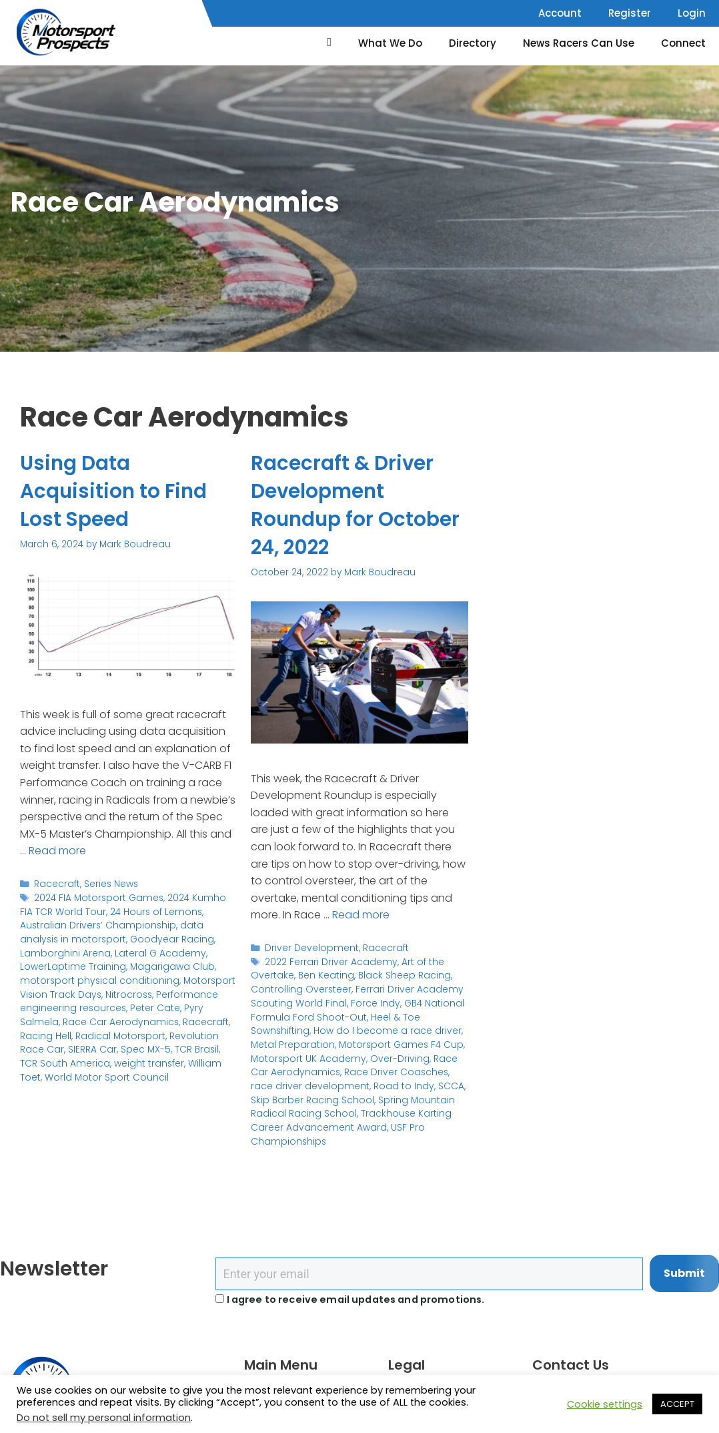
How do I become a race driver (382, 1029)
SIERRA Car (194, 1033)
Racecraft (56, 884)
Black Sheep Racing (399, 975)
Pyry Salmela (101, 1006)
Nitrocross (42, 992)
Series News (110, 884)
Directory (472, 43)
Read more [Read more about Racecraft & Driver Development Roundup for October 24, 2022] (361, 914)
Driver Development (310, 948)
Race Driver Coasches (371, 1070)
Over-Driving (392, 1057)
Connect (683, 43)
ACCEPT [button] (677, 1404)
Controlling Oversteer (299, 988)
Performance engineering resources (152, 992)
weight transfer (54, 1061)
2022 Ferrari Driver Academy (329, 961)
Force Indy (371, 1002)
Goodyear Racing (114, 938)
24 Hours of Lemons (137, 911)
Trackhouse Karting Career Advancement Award (346, 1118)
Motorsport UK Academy (305, 1057)
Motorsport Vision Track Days (146, 979)
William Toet (120, 1061)
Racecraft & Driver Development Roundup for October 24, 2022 (356, 505)
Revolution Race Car (119, 1033)
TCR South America (164, 1047)
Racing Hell (163, 1020)
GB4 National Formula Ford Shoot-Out (354, 1009)
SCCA (417, 1084)
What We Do (390, 43)
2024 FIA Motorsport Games (96, 897)
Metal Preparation (291, 1043)
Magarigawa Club (100, 965)
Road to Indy (371, 1084)
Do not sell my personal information (104, 1417)
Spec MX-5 (44, 1047)
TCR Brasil (95, 1047)
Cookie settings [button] (604, 1404)
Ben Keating (322, 975)
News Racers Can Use (578, 43)
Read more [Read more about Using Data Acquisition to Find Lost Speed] (57, 850)
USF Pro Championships (404, 1125)
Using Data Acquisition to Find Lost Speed (114, 491)
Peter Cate (44, 1006)
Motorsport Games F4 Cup (395, 1043)
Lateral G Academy (94, 952)
